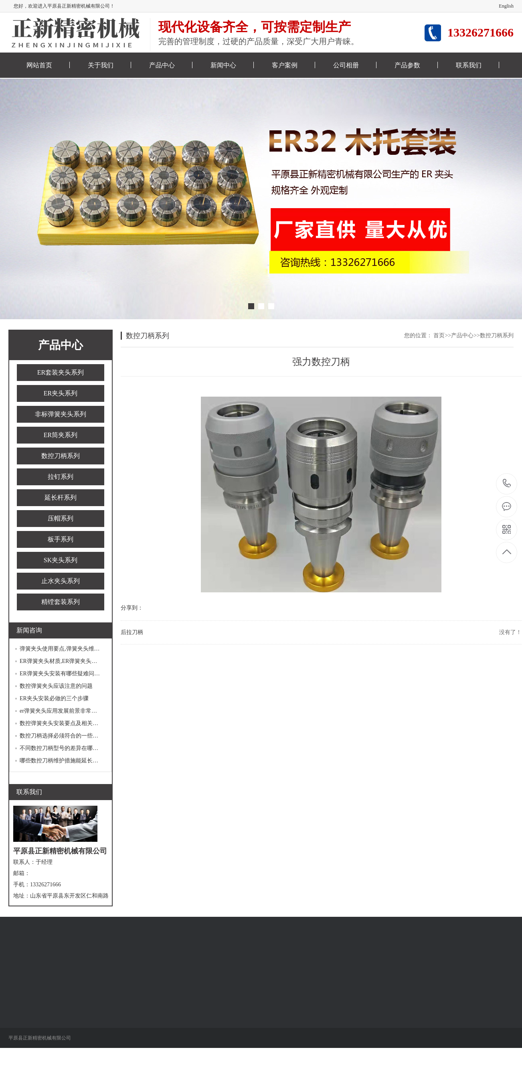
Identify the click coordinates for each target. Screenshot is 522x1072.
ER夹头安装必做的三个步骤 (54, 698)
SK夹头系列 (60, 560)
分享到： (132, 608)
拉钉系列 (60, 476)
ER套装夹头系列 (60, 372)
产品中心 (162, 65)
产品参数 (407, 65)
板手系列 (60, 539)
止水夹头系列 (60, 581)
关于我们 (100, 65)
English (506, 6)
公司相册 (346, 65)
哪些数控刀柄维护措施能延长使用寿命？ (70, 761)
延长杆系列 (61, 497)
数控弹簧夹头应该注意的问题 (56, 686)
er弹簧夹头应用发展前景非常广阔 (61, 711)
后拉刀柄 (132, 632)
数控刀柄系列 (60, 455)
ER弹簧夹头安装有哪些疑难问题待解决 (68, 674)
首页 (439, 335)
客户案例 (284, 65)
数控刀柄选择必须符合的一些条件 (62, 736)
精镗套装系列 (60, 601)
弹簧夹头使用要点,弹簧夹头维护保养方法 (71, 649)
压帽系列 (60, 518)
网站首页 (39, 65)
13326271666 (507, 483)
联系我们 (469, 65)
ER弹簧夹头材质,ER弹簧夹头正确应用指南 (72, 661)
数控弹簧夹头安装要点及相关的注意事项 (70, 723)
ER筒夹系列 (60, 435)
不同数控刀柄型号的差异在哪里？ (62, 748)
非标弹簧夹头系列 (60, 414)
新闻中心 (223, 65)
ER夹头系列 (60, 393)
